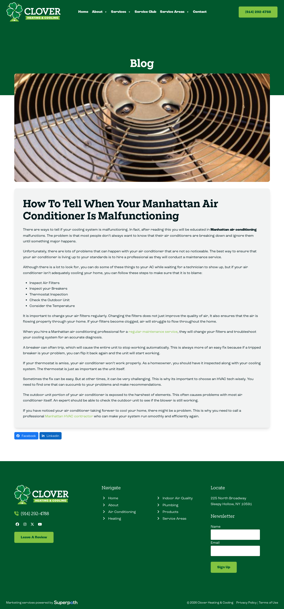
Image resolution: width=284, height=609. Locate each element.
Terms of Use (268, 602)
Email (215, 542)
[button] (26, 435)
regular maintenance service (153, 332)
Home (83, 12)
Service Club (145, 12)
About (99, 11)
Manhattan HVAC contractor (69, 416)
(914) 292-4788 (258, 12)
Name (215, 526)
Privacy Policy (246, 602)
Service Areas (174, 11)
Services (121, 11)
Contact (200, 12)
